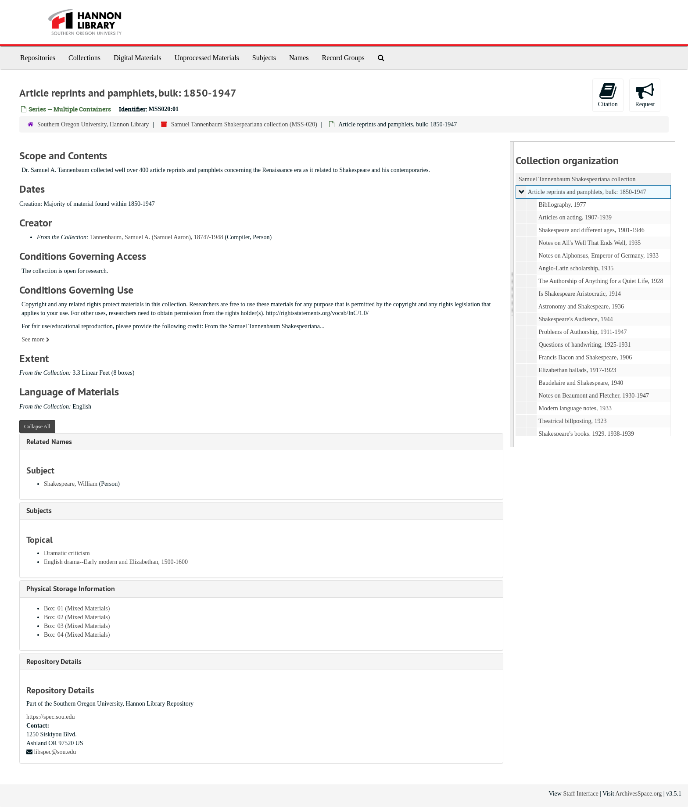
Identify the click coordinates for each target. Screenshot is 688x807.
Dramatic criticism (67, 553)
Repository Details (54, 661)
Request (645, 95)
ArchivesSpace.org (638, 793)
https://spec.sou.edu (50, 717)
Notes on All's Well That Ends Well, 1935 (589, 243)
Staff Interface (580, 793)
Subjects (264, 57)
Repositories (37, 57)
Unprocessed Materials (207, 57)
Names (298, 57)
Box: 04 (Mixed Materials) (77, 634)
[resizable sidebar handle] (512, 294)
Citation (608, 95)
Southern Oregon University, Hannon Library (93, 124)
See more (36, 339)
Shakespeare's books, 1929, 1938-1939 (586, 433)
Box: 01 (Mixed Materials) (77, 608)
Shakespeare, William (70, 484)
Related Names (49, 441)
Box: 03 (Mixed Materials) (77, 626)
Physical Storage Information (70, 588)
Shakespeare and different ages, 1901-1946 (591, 230)
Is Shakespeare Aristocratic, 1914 (579, 294)
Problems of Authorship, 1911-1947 (582, 332)
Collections (84, 57)
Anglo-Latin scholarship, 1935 (575, 268)
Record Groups (343, 57)
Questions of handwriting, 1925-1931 (584, 344)
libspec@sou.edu (55, 752)
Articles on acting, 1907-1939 (574, 217)
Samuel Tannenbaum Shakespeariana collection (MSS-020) (244, 124)
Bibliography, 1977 (562, 204)
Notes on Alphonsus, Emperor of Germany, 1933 (598, 255)
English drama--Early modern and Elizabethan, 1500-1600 (116, 562)
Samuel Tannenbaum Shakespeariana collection (577, 179)
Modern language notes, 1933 (574, 408)
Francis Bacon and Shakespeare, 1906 (585, 357)
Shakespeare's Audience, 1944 (575, 319)
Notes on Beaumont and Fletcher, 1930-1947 (593, 395)
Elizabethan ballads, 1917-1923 (577, 370)
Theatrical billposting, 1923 (572, 421)
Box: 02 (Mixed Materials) (77, 617)
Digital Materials (137, 57)
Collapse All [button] (37, 426)
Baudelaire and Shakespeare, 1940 (580, 383)
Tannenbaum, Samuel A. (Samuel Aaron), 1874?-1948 (156, 237)
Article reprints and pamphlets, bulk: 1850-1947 (586, 192)
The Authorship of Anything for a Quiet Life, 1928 (600, 281)
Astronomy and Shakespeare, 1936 (581, 306)
